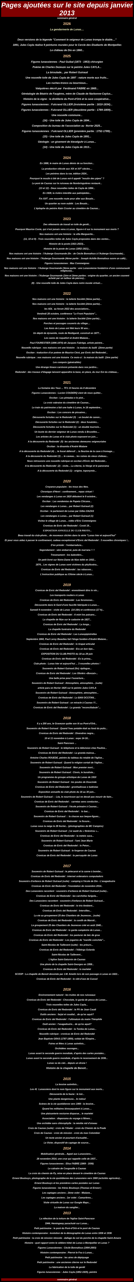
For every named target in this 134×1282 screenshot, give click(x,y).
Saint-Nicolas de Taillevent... (67, 954)
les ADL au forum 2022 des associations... (67, 309)
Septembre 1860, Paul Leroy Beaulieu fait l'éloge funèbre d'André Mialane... (67, 639)
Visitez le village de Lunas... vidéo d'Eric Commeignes (67, 521)
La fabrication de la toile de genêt (67, 1267)
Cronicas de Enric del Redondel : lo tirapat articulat (67, 644)
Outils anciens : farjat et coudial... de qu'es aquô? (67, 1014)
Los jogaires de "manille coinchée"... (85, 940)
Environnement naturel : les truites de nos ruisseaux (66, 995)
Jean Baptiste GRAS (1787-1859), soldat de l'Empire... (67, 1039)
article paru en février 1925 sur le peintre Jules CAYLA (67, 688)
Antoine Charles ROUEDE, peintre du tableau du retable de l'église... (67, 758)
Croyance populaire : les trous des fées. (67, 487)
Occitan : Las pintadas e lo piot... (67, 398)
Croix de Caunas (37, 1128)
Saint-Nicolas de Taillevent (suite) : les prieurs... (67, 945)
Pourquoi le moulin (40, 178)
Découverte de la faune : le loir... (67, 1094)
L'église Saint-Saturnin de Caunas (67, 959)
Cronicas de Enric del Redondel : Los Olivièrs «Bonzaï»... (67, 673)
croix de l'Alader (65, 1128)
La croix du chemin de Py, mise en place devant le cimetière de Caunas (67, 1173)
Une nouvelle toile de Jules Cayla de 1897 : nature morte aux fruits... (67, 77)
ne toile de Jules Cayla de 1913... (71, 147)
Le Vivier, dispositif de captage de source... (67, 1143)
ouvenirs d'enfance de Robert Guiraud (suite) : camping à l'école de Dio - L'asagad (65, 881)
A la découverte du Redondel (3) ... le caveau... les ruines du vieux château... (67, 456)
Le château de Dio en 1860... (67, 50)
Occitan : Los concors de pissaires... (67, 412)
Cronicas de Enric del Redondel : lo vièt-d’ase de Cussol (67, 979)
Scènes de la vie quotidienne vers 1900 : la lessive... (67, 1104)
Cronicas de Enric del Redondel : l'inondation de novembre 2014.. (67, 886)
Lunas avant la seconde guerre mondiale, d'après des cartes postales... (67, 1053)
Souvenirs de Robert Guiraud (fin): (61, 668)
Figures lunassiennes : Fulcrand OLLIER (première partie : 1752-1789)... (67, 131)
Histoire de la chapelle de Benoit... (67, 1068)
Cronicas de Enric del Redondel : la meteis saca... (67, 836)
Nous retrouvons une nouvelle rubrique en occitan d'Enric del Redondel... (67, 461)
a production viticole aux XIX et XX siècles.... (67, 169)
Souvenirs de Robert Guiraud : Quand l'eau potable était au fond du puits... (67, 728)
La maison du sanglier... (67, 1207)
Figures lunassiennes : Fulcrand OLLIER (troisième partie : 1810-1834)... (67, 104)
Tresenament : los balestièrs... (67, 555)
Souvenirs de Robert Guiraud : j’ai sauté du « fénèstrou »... (67, 831)
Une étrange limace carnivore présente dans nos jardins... (67, 367)
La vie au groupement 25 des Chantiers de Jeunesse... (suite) (67, 915)
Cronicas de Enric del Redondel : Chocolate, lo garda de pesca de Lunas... (67, 1000)
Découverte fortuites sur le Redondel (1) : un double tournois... (67, 427)
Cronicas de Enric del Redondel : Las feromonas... (67, 600)
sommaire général (67, 18)
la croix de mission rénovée (47, 1238)
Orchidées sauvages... (67, 1048)
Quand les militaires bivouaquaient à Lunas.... (67, 1108)
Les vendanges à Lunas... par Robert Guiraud (65, 516)
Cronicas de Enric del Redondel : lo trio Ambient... (67, 905)
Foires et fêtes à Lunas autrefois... (67, 1043)
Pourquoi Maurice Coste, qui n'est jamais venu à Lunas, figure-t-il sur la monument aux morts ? (67, 229)
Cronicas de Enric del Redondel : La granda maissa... (67, 753)
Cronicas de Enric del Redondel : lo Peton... (67, 845)
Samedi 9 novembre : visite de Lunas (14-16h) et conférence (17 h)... (67, 610)
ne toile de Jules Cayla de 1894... (71, 120)
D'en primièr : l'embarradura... (67, 545)
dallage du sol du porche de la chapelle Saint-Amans (92, 1238)
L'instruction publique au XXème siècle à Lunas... (67, 574)
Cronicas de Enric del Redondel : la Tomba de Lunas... (67, 1029)
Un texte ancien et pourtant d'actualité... (67, 1138)
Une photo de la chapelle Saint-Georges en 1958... (67, 964)
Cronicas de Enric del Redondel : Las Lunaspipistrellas (67, 634)
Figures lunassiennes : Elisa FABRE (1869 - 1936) (67, 1163)
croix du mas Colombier (87, 1133)
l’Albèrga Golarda (85, 950)
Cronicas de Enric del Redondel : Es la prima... (67, 659)
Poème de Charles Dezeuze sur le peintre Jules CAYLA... (67, 67)
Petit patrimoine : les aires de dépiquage (67, 1257)
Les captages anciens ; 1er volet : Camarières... (67, 1197)
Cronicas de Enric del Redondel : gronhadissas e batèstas (67, 787)
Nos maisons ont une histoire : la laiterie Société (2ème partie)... (67, 304)
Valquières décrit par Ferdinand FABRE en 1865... (67, 88)
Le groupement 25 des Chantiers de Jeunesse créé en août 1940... (67, 925)
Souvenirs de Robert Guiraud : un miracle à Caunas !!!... (67, 702)
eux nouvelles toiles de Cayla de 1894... (73, 188)
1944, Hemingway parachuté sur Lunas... (67, 1223)
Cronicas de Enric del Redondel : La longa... (67, 624)
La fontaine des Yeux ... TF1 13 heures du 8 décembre (67, 388)
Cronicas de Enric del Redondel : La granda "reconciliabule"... (67, 707)
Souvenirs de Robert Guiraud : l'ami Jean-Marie (67, 841)
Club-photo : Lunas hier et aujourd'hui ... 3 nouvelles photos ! (67, 663)
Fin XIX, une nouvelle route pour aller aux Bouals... (67, 198)
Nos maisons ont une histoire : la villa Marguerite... (67, 234)
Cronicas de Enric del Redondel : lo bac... (67, 811)
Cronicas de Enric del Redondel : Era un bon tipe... (67, 649)
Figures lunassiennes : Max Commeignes (67, 263)
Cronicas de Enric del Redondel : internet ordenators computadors (67, 876)
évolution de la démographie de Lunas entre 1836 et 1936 (81, 1233)
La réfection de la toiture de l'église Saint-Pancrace (67, 1218)
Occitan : (47, 501)
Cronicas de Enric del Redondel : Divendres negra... (67, 733)
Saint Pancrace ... (67, 743)
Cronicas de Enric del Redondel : (47, 940)
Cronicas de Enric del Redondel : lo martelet (67, 969)
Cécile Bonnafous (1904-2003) (80, 1248)
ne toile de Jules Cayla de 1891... (71, 136)
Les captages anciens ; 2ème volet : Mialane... (67, 1193)
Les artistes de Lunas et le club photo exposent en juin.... (67, 436)
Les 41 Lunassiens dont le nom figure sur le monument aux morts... (67, 1089)
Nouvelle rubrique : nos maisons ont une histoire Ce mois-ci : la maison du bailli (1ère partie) (67, 357)
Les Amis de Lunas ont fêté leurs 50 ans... (67, 328)
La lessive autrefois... (67, 1084)
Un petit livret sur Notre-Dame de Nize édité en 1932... (67, 560)
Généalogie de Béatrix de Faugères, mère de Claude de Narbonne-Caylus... (66, 93)
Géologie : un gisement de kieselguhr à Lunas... (67, 141)
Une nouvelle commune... (66, 115)
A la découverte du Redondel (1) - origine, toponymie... (67, 471)
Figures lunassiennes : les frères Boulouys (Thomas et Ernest (66, 1188)
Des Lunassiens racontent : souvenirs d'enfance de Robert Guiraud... (67, 901)
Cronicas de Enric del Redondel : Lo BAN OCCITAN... (67, 697)
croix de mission (62, 1133)
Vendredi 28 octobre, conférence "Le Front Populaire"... (67, 313)
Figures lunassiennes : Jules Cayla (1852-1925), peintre (67, 1272)
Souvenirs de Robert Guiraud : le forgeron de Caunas (67, 850)
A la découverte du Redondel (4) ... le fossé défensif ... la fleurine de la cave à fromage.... (67, 451)
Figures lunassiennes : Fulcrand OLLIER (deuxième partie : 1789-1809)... (67, 109)
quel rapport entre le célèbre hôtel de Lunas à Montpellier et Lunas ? (72, 1243)
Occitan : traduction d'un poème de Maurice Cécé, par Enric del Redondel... (67, 352)
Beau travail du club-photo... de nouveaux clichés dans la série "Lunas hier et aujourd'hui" (67, 535)
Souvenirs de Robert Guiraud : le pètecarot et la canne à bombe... (67, 871)
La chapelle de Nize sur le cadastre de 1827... (67, 619)
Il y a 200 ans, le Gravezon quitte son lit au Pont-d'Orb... (67, 723)
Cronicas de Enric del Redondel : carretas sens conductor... (67, 801)
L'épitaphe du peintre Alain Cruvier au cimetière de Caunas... (67, 208)
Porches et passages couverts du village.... (67, 323)
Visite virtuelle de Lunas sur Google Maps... (67, 1202)
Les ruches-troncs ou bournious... (67, 83)
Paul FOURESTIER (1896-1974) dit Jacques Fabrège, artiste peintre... (67, 343)
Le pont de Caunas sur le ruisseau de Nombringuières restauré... (67, 183)
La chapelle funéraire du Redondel (67, 629)
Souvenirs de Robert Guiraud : (44, 748)
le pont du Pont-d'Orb (65, 1228)
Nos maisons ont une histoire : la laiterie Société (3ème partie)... (67, 299)
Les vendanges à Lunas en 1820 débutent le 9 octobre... (67, 496)
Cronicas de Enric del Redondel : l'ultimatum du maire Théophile (67, 1019)
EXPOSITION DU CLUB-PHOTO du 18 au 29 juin (67, 654)
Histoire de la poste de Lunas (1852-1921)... (67, 249)
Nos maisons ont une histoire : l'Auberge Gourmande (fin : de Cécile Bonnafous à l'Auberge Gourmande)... (67, 253)
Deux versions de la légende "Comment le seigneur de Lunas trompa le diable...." (67, 39)
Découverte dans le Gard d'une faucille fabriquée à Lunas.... (67, 605)
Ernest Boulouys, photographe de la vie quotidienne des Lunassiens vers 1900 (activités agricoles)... (67, 1178)
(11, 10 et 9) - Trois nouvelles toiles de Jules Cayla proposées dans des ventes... (67, 239)
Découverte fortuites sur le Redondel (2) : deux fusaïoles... (67, 422)
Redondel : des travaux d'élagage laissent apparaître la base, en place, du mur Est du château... (67, 372)
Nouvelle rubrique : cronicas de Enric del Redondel (67, 1034)
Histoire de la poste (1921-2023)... (67, 244)
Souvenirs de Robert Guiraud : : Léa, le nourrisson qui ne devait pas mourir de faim (67, 797)
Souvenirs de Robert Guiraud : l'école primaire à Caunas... (67, 806)
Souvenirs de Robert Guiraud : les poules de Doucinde (67, 782)
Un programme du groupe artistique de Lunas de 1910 (67, 777)
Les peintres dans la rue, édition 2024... (67, 173)
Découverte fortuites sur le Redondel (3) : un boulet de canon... (67, 417)
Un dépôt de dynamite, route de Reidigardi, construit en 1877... (67, 333)
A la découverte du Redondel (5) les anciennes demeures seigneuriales (67, 441)
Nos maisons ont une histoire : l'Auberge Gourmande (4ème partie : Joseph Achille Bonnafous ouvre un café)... (67, 258)
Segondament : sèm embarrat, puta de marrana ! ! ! (67, 550)
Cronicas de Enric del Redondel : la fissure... (67, 821)
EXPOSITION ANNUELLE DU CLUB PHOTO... (67, 530)
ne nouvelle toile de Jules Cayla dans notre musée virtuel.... (70, 283)
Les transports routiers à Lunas (67, 595)
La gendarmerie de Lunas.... (67, 29)
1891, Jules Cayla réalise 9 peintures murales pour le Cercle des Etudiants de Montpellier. (67, 44)
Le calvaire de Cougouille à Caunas (67, 1168)
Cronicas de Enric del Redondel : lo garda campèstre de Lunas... (67, 930)
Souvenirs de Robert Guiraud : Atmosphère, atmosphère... (63, 683)
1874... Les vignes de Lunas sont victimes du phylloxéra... (67, 564)
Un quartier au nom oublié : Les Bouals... (67, 203)
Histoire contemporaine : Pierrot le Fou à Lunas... (67, 1252)
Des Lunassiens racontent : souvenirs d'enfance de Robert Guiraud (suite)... (67, 891)
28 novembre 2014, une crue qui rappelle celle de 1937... (67, 1159)
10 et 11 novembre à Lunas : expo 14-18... (67, 738)
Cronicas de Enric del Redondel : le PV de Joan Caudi (67, 1009)
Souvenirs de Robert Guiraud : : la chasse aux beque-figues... (67, 816)
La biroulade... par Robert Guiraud (67, 72)
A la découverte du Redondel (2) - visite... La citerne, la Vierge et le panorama (67, 466)
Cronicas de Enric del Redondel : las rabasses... (67, 569)
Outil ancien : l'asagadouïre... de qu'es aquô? (67, 1024)
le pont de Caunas (90, 1228)
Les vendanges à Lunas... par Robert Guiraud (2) (67, 506)
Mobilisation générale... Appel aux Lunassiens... (67, 1154)
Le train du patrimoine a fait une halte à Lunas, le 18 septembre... (67, 407)
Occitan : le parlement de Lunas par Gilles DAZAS (67, 511)
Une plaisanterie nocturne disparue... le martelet (67, 1113)
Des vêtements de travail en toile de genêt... (67, 224)
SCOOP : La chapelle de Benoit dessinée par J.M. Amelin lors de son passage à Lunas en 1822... (67, 974)
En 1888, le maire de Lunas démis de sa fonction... (67, 163)
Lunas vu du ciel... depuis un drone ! (67, 1063)
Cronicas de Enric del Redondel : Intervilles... (66, 910)
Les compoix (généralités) (67, 362)
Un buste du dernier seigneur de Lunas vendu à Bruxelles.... (67, 432)
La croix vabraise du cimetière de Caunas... (67, 402)
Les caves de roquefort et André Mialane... (67, 338)
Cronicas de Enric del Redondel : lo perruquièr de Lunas (67, 855)
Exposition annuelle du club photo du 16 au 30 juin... (66, 792)
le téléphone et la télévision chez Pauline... (84, 748)
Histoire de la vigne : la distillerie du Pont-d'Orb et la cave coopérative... (67, 99)
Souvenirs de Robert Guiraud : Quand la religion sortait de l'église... (67, 762)
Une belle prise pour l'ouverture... (67, 678)
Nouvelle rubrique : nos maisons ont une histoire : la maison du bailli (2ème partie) (67, 348)
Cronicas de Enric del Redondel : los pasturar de (67, 935)
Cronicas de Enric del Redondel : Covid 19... (67, 525)
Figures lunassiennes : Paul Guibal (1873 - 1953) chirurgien (67, 61)
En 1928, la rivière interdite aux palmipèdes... (67, 193)
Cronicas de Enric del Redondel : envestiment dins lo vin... (67, 590)
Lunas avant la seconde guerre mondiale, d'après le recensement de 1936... (67, 1058)
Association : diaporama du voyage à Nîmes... (67, 1118)
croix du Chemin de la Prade (90, 1128)
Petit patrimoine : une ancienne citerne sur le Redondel (67, 1262)
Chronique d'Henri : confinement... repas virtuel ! (67, 491)
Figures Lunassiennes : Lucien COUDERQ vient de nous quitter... (67, 393)
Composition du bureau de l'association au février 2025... (67, 125)
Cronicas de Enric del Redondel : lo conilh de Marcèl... (67, 920)
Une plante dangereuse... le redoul (67, 1099)
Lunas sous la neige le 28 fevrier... (49, 826)
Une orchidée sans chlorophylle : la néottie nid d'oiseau (67, 1123)
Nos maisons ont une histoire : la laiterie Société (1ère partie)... (67, 318)
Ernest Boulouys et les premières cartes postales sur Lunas (66, 1183)
